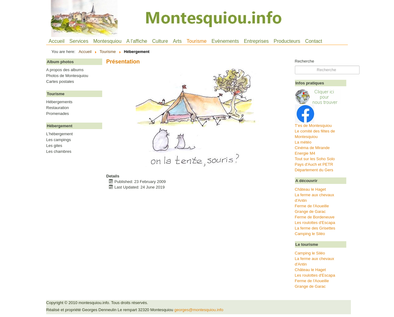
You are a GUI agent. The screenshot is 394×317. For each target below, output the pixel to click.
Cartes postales (60, 81)
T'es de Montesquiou (313, 125)
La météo (303, 142)
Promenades (57, 114)
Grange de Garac (310, 211)
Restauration (57, 108)
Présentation (123, 62)
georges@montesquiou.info (198, 309)
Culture (160, 41)
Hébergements (59, 102)
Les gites (54, 146)
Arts (177, 41)
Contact (313, 41)
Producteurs (287, 41)
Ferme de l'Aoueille (312, 206)
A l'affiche (137, 41)
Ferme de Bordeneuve (315, 217)
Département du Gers (314, 170)
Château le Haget (310, 189)
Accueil (57, 41)
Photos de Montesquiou (67, 76)
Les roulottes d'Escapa (315, 222)
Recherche (304, 61)
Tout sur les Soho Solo (315, 158)
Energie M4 (305, 153)
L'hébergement (59, 134)
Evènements (225, 41)
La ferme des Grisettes (315, 228)
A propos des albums (64, 70)
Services (79, 41)
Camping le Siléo (310, 233)
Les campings (58, 140)
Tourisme (197, 41)
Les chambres (58, 151)
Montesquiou (107, 41)
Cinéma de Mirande (312, 147)
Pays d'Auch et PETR (314, 164)
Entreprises (256, 41)
